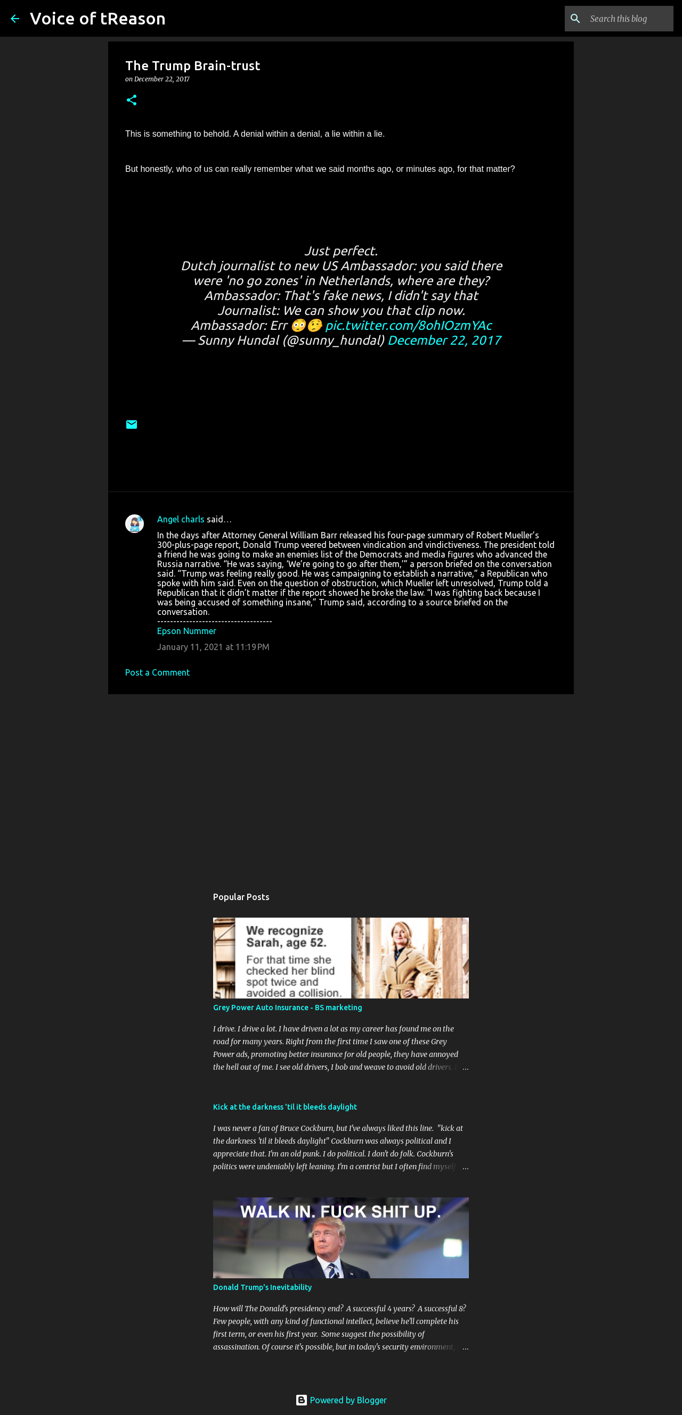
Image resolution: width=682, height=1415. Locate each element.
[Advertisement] (341, 784)
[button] (131, 101)
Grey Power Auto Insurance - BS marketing (287, 1007)
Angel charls (181, 519)
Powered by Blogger (341, 1400)
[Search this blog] (617, 18)
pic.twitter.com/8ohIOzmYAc (408, 325)
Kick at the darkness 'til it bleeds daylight (285, 1107)
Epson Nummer (186, 631)
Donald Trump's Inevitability (262, 1287)
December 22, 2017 (444, 340)
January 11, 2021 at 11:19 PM (213, 647)
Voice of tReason (98, 18)
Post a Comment (157, 672)
